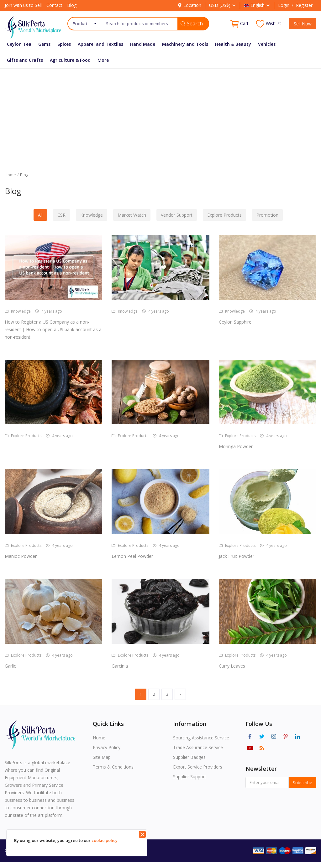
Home (10, 174)
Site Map (102, 757)
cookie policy (105, 840)
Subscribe (302, 782)
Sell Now (303, 24)
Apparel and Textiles (100, 44)
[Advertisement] (160, 115)
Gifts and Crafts (25, 60)
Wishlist (268, 23)
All (40, 215)
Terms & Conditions (113, 767)
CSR (61, 215)
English (257, 5)
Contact (54, 5)
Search (192, 23)
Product (80, 23)
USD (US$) (222, 5)
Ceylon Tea (19, 44)
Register (304, 5)
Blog (71, 5)
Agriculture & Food (70, 60)
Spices (64, 44)
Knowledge (91, 215)
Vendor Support (176, 215)
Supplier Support (189, 777)
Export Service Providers (197, 767)
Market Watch (132, 215)
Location (189, 5)
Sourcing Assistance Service (201, 738)
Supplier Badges (189, 757)
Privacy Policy (106, 747)
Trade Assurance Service (198, 747)
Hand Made (142, 44)
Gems (44, 44)
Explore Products (224, 215)
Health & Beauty (233, 44)
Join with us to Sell (23, 5)
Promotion (267, 215)
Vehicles (267, 44)
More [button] (103, 60)
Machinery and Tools (185, 44)
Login (283, 5)
